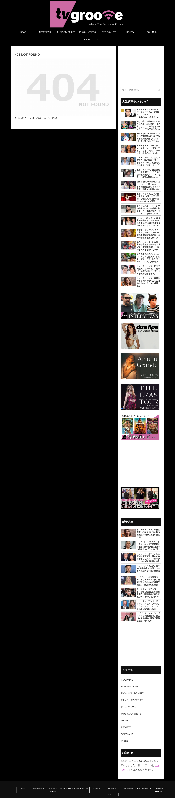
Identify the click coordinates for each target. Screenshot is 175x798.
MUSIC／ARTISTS (67, 788)
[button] (159, 89)
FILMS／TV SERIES (53, 789)
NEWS (23, 788)
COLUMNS (111, 788)
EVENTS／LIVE (82, 788)
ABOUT (111, 794)
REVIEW (96, 788)
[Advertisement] (141, 66)
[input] (141, 90)
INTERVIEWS (38, 788)
